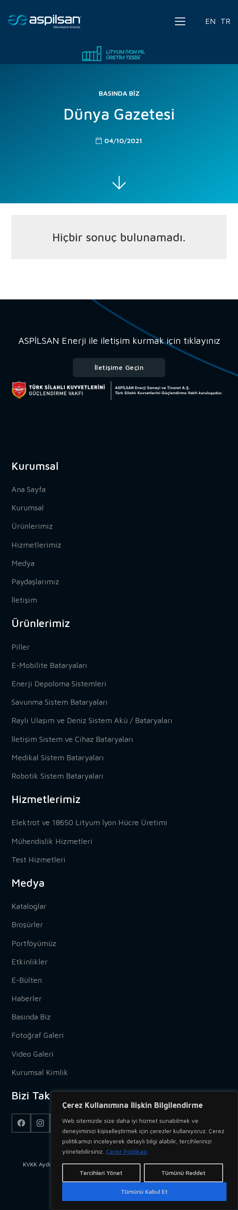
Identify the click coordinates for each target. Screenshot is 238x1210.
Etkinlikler (29, 961)
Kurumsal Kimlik (39, 1072)
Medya (22, 563)
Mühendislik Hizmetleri (51, 841)
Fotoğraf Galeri (37, 1035)
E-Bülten (26, 980)
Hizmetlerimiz (36, 544)
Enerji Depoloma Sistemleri (58, 683)
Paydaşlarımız (35, 581)
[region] (144, 1150)
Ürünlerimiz (32, 526)
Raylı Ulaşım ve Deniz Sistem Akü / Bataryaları (91, 720)
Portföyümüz (33, 943)
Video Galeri (32, 1053)
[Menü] (180, 21)
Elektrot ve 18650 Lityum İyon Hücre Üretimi (89, 822)
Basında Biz (119, 93)
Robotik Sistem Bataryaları (57, 775)
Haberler (26, 998)
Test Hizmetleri (38, 859)
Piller (20, 646)
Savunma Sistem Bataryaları (59, 701)
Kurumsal (27, 507)
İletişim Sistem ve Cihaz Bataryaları (72, 739)
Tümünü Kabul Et (144, 1191)
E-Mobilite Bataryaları (49, 665)
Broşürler (27, 924)
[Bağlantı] (45, 21)
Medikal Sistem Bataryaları (57, 757)
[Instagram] (40, 1123)
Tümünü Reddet (183, 1172)
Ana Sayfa (28, 489)
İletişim (24, 599)
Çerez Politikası (126, 1151)
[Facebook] (21, 1123)
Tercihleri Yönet (101, 1172)
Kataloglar (28, 906)
